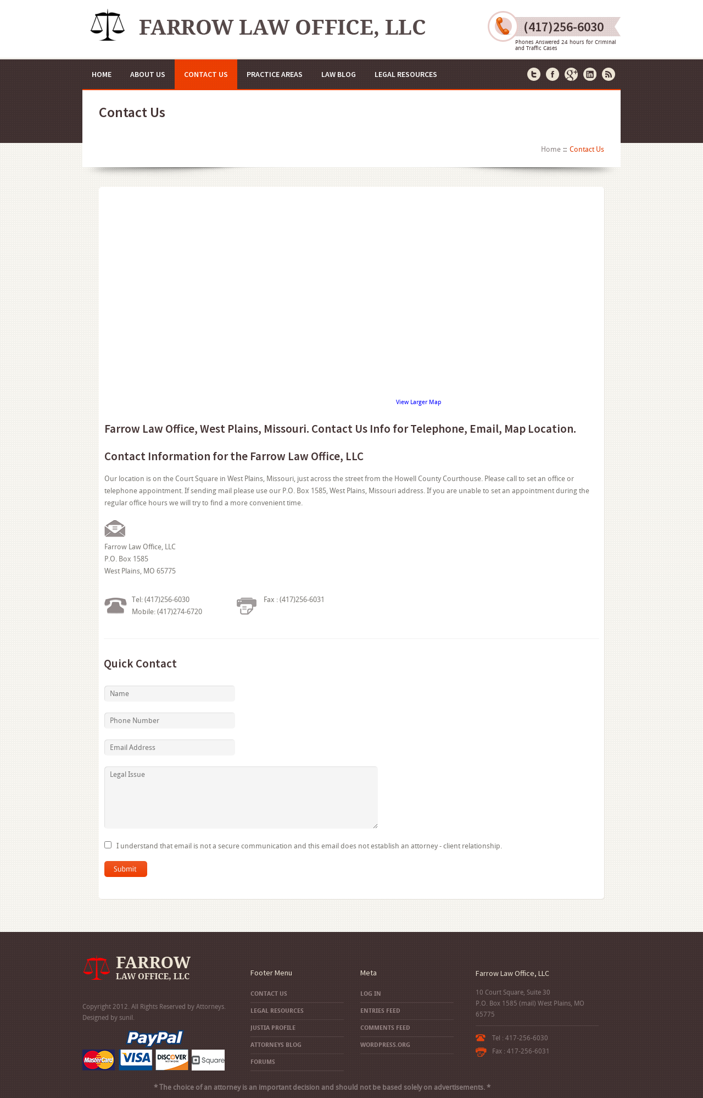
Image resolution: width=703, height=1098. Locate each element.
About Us (147, 74)
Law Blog (338, 74)
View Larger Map (418, 402)
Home (101, 74)
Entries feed (380, 1010)
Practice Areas (275, 74)
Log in (370, 993)
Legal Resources (406, 74)
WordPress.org (385, 1045)
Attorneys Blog (276, 1045)
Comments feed (385, 1027)
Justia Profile (272, 1027)
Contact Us (206, 74)
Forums (262, 1062)
